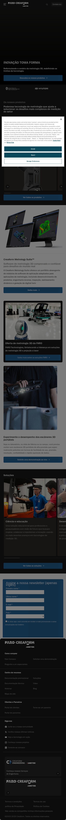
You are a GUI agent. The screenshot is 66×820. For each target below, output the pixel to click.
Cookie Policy (56, 140)
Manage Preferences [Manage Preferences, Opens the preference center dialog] (33, 161)
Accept (33, 149)
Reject (33, 155)
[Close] (61, 119)
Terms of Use (10, 142)
